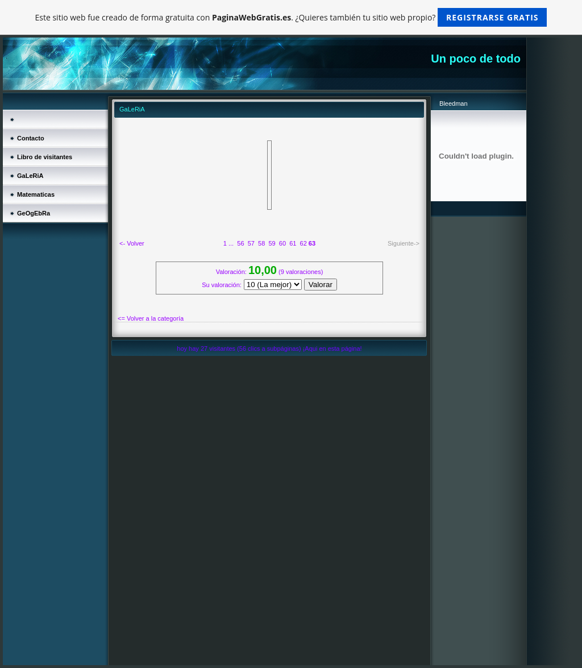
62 (303, 243)
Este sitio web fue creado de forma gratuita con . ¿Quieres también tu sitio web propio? (291, 17)
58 (261, 243)
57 (251, 243)
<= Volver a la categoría (151, 318)
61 (292, 243)
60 (282, 243)
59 (271, 243)
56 (240, 243)
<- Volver (131, 243)
